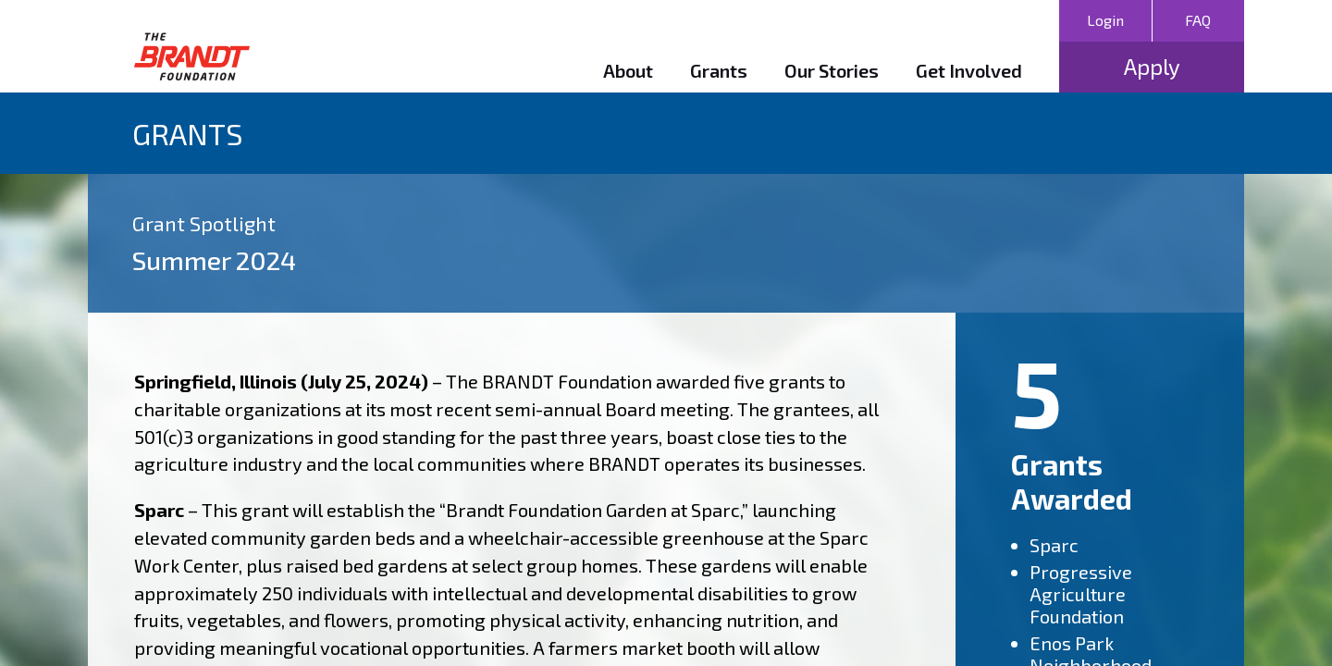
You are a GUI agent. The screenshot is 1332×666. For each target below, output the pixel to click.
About (628, 70)
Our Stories (831, 70)
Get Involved (969, 70)
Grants (718, 70)
